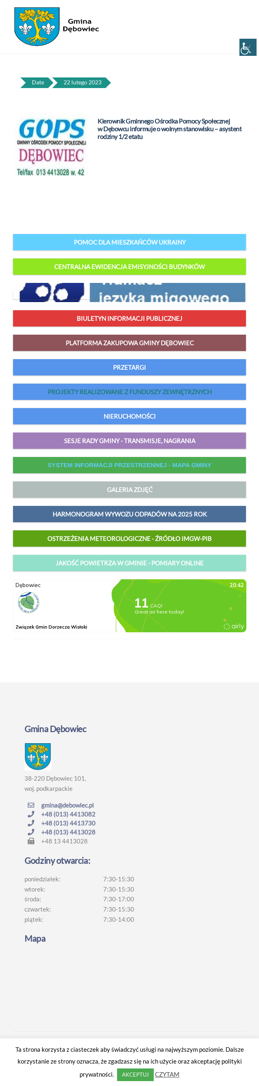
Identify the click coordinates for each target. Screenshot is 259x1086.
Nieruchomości (130, 416)
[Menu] (238, 11)
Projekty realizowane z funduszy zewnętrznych (130, 391)
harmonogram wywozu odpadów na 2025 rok (130, 514)
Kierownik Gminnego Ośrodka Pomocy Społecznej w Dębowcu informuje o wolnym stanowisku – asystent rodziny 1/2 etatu (169, 128)
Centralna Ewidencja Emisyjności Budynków (129, 266)
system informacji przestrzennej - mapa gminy (130, 464)
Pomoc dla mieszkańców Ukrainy (130, 242)
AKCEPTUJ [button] (135, 1074)
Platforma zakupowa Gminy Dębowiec (130, 343)
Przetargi (129, 367)
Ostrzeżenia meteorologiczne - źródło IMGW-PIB (129, 538)
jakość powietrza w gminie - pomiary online (129, 563)
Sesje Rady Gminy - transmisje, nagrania (129, 440)
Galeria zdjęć (130, 489)
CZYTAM (167, 1074)
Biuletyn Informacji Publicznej (129, 318)
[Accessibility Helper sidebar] (248, 47)
